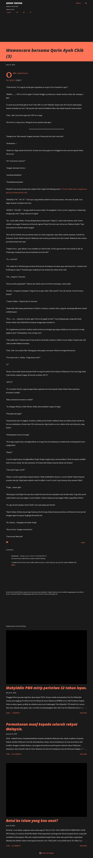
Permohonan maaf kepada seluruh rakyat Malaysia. (41, 726)
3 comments (16, 713)
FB (22, 12)
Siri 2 (13, 80)
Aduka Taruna (14, 3)
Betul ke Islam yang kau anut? (32, 820)
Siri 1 (8, 80)
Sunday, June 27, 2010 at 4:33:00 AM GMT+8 (33, 556)
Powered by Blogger (46, 853)
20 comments (16, 846)
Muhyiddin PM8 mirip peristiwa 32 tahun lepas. (46, 687)
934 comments (16, 754)
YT (29, 12)
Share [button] (83, 543)
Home (8, 12)
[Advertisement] (46, 26)
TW (16, 12)
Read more (83, 713)
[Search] (78, 3)
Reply (13, 565)
